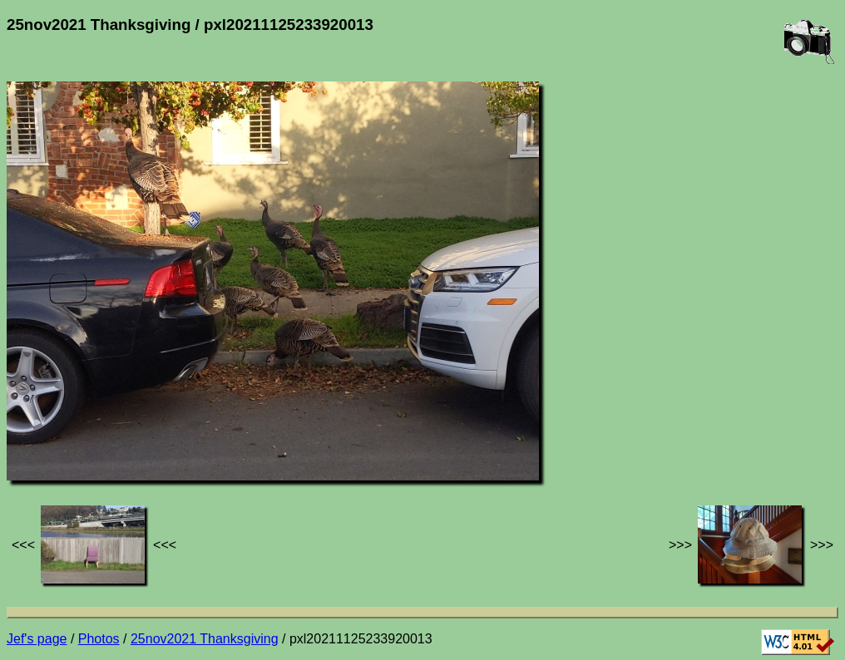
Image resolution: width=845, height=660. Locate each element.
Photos (99, 639)
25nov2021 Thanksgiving (205, 639)
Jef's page (37, 639)
